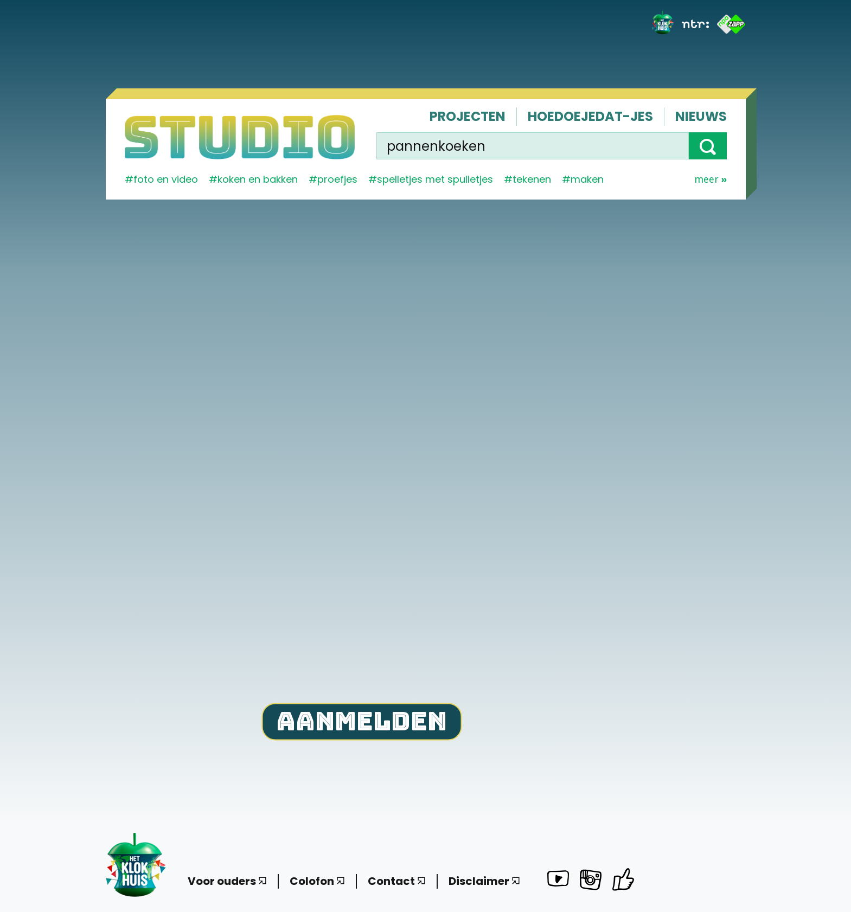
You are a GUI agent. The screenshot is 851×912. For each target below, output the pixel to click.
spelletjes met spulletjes (435, 179)
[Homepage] (240, 137)
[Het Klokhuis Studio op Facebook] (623, 879)
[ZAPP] (731, 24)
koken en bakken (257, 179)
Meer (710, 179)
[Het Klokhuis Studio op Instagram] (591, 881)
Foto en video (165, 179)
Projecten (468, 116)
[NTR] (695, 24)
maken (587, 179)
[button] (708, 145)
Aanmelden (361, 720)
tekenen (532, 179)
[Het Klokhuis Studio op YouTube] (558, 880)
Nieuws (701, 116)
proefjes (337, 179)
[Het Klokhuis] (663, 24)
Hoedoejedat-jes (590, 116)
